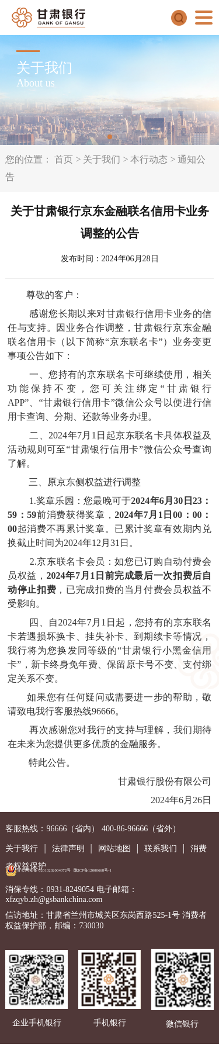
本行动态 (149, 159)
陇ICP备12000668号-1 (93, 870)
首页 (63, 159)
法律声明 (68, 848)
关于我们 (101, 159)
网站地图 (114, 848)
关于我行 (21, 848)
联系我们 (160, 848)
